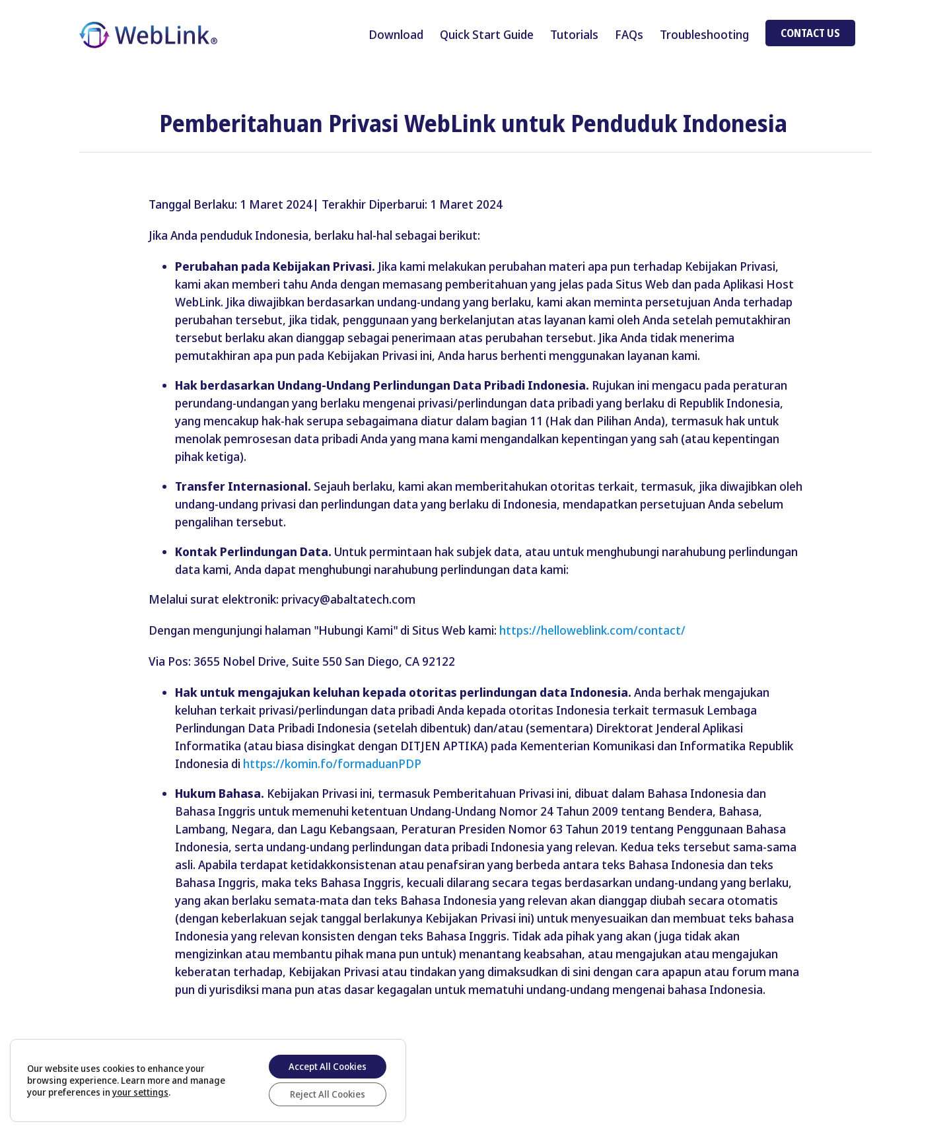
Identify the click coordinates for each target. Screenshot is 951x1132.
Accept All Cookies (328, 1066)
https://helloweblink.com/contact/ (592, 630)
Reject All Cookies (327, 1094)
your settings (140, 1092)
